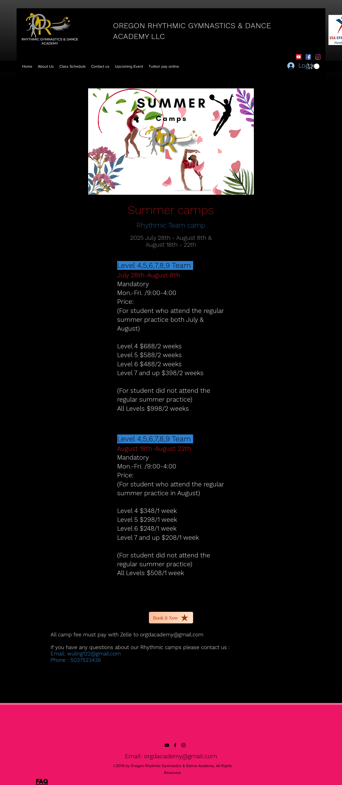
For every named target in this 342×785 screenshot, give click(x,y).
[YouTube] (298, 57)
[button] (164, 66)
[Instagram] (318, 57)
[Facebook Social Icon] (308, 57)
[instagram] (183, 745)
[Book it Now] (171, 617)
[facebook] (175, 745)
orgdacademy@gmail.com (171, 634)
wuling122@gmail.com (94, 653)
